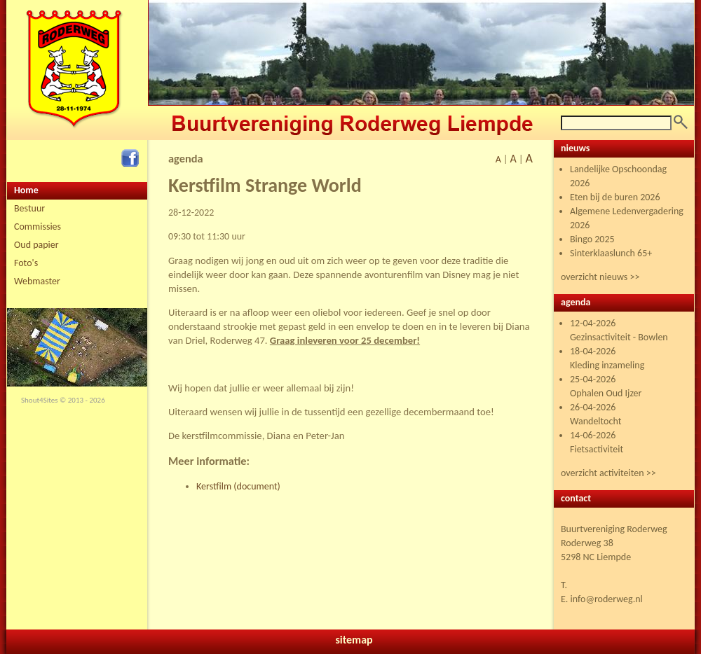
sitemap (353, 639)
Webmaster (37, 281)
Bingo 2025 (592, 239)
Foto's (26, 263)
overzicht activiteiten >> (608, 473)
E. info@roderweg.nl (602, 599)
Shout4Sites (39, 400)
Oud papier (36, 245)
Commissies (37, 226)
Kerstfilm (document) (238, 486)
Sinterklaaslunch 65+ (611, 253)
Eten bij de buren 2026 (615, 197)
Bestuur (29, 208)
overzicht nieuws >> (600, 277)
